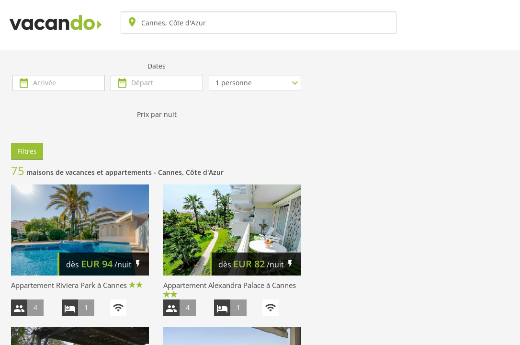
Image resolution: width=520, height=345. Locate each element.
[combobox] (258, 23)
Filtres (27, 151)
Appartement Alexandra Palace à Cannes (229, 285)
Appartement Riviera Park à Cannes (69, 285)
